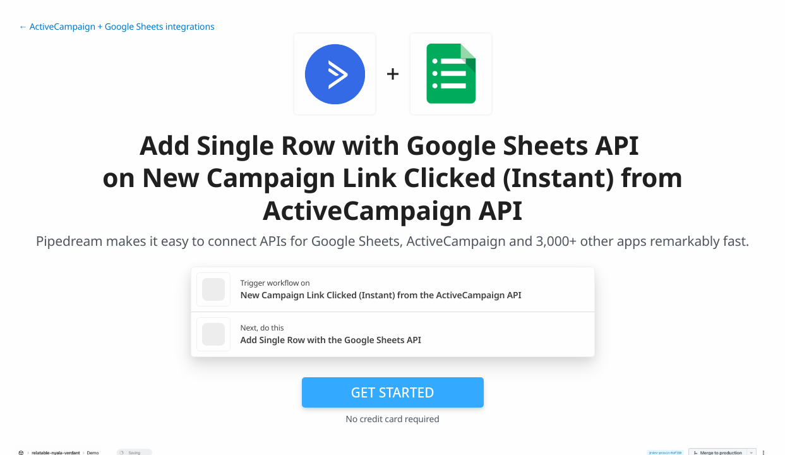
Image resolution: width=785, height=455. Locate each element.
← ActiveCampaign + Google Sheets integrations (117, 27)
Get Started (392, 392)
